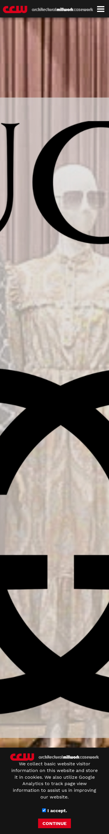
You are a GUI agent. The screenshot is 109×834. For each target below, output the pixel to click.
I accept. (54, 810)
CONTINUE (54, 823)
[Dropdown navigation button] (100, 8)
